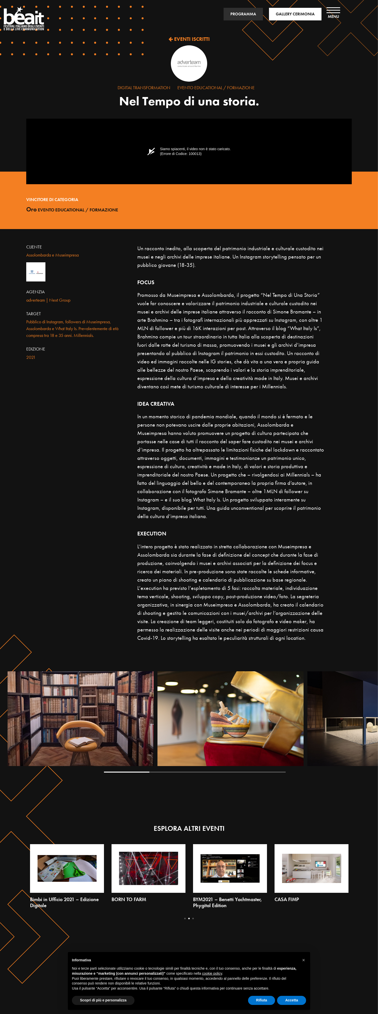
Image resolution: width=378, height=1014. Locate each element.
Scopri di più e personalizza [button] (103, 1000)
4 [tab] (263, 772)
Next (366, 722)
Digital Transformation (144, 87)
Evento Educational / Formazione (216, 87)
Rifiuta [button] (261, 1000)
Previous (23, 722)
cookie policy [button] (212, 973)
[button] (304, 960)
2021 (31, 357)
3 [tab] (217, 772)
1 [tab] (126, 772)
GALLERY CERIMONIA (295, 14)
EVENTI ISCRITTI (189, 39)
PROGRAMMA (243, 14)
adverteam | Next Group (48, 300)
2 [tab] (172, 772)
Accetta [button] (291, 1000)
